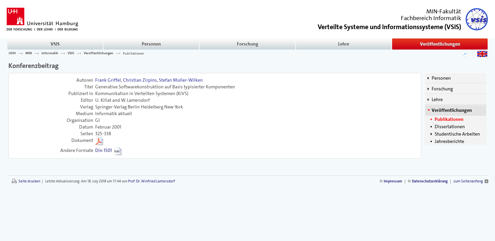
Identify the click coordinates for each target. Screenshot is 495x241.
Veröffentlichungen (440, 44)
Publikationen (133, 53)
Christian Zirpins (140, 80)
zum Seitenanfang (468, 181)
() (389, 26)
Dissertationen (450, 127)
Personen (151, 44)
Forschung (247, 44)
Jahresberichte (449, 141)
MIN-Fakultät (443, 11)
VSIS (55, 44)
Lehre (343, 44)
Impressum (393, 181)
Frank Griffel (108, 80)
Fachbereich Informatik (431, 18)
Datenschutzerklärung (430, 181)
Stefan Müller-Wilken (181, 80)
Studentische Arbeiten (457, 134)
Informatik (50, 53)
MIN (28, 53)
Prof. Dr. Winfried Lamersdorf (151, 181)
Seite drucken (29, 181)
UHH (12, 53)
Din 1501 (103, 150)
